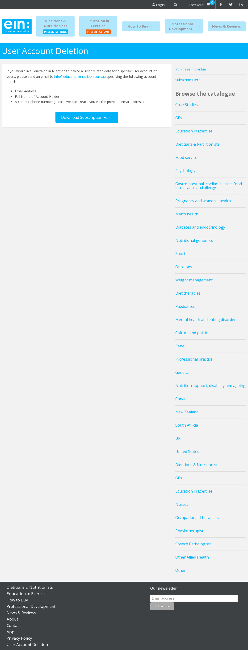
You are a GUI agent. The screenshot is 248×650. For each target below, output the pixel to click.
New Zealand (186, 412)
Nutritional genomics (194, 240)
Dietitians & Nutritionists (197, 144)
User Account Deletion (27, 644)
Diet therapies (188, 293)
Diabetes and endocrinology (200, 227)
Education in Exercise (193, 131)
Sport (180, 253)
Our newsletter (163, 588)
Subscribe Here (188, 79)
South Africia (186, 425)
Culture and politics (192, 332)
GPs (178, 117)
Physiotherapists (190, 530)
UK (178, 438)
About (12, 619)
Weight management (194, 280)
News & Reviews (226, 26)
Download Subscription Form (87, 117)
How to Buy (141, 26)
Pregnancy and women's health (203, 200)
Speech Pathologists (193, 544)
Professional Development (186, 26)
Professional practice (194, 359)
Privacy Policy (19, 638)
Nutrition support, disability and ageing (210, 385)
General (182, 372)
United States (187, 451)
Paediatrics (185, 306)
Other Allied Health (192, 557)
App (10, 631)
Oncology (183, 266)
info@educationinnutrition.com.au (80, 76)
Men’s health (186, 214)
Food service (186, 157)
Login (158, 4)
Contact (14, 625)
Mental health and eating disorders (206, 319)
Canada (182, 398)
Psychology (185, 170)
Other (180, 570)
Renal (180, 346)
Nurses (181, 504)
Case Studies (186, 104)
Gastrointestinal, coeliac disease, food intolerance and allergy (208, 185)
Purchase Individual (190, 69)
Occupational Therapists (197, 517)
